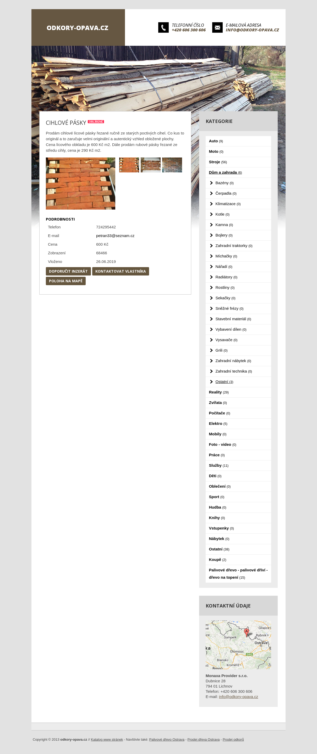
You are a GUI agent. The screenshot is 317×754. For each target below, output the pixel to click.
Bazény (225, 183)
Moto (216, 151)
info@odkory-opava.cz (252, 30)
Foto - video (222, 444)
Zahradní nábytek (233, 360)
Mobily (218, 434)
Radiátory (227, 277)
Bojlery (224, 235)
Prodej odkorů (233, 739)
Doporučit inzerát (68, 271)
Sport (217, 496)
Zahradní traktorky (234, 245)
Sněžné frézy (230, 308)
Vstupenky (221, 528)
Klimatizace (228, 203)
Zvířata (218, 402)
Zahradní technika (234, 371)
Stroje (218, 162)
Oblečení (220, 486)
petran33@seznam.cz (115, 235)
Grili (222, 350)
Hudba (217, 507)
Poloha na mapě (66, 280)
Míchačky (226, 256)
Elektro (218, 423)
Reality (219, 392)
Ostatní (224, 381)
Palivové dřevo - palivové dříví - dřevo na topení (238, 573)
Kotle (223, 214)
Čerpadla (226, 193)
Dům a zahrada (225, 172)
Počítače (219, 413)
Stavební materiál (233, 319)
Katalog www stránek (107, 739)
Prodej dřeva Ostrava (204, 739)
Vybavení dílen (231, 329)
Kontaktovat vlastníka (120, 271)
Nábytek (219, 538)
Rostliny (225, 287)
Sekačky (226, 298)
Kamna (224, 224)
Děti (215, 476)
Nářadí (224, 266)
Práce (217, 455)
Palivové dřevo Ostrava (166, 739)
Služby (219, 465)
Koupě (217, 559)
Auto (216, 141)
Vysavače (227, 339)
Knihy (217, 517)
